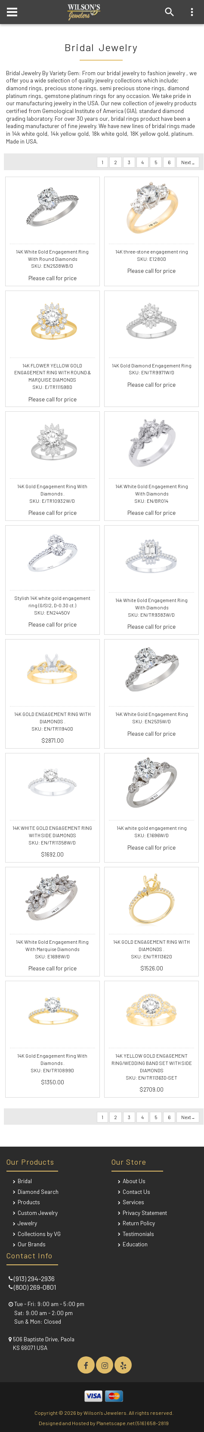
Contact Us (136, 1191)
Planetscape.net (115, 1423)
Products (29, 1202)
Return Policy (139, 1223)
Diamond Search (38, 1191)
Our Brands (32, 1244)
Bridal (25, 1180)
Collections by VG (39, 1233)
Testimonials (138, 1233)
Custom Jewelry (38, 1212)
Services (133, 1202)
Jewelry (27, 1223)
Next (188, 162)
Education (135, 1244)
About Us (134, 1180)
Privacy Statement (145, 1212)
